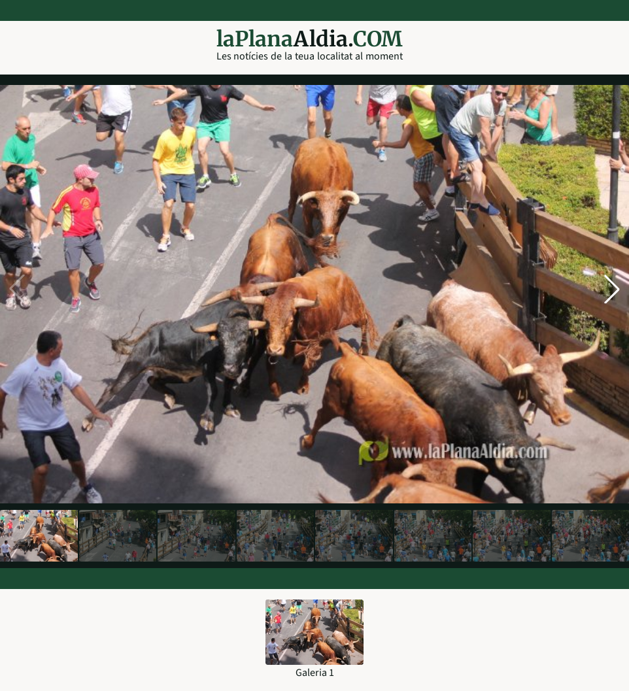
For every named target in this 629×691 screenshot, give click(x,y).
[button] (612, 289)
